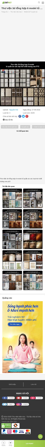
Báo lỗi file (9, 120)
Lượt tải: (6, 113)
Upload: (6, 110)
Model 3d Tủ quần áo (30, 12)
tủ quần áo (25, 127)
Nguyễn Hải (13, 110)
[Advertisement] (22, 37)
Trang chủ (4, 12)
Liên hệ (33, 384)
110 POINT (29, 443)
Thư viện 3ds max (16, 12)
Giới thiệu (12, 384)
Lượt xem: (27, 113)
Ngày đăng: (27, 110)
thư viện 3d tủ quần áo (10, 127)
